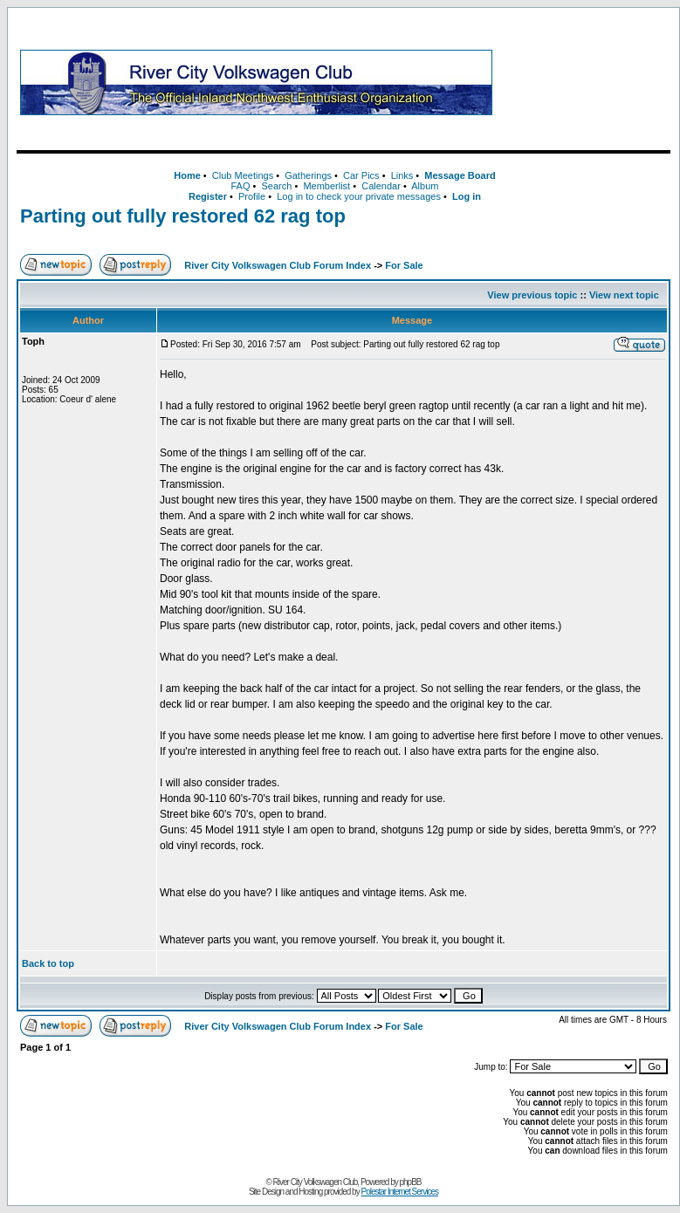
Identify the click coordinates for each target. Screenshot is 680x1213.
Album (424, 186)
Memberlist (326, 186)
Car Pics (361, 175)
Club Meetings (242, 175)
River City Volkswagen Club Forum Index (277, 265)
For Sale (403, 265)
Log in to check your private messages (359, 196)
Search (276, 186)
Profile (251, 196)
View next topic (624, 295)
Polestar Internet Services (399, 1191)
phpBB (411, 1182)
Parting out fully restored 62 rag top (183, 216)
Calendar (381, 186)
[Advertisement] (584, 82)
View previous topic (532, 295)
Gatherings (308, 175)
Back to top (48, 963)
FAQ (240, 186)
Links (402, 175)
